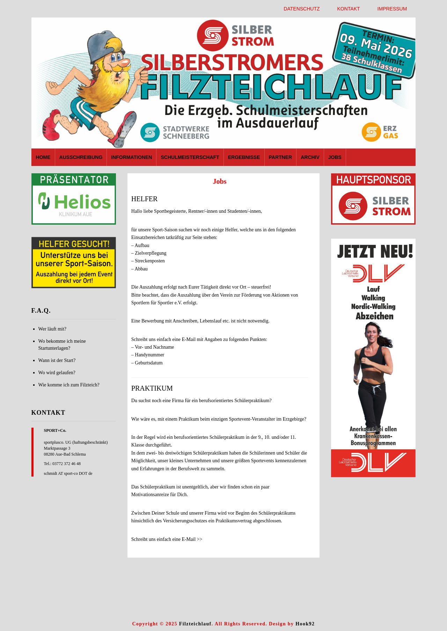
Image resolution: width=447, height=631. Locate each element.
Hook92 (305, 623)
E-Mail (189, 339)
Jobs (335, 157)
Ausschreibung (81, 157)
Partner (280, 157)
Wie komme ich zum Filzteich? (69, 384)
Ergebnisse (244, 157)
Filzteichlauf (195, 623)
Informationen (131, 157)
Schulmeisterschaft (190, 157)
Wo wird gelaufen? (56, 372)
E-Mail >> (192, 539)
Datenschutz (302, 9)
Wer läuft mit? (52, 329)
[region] (73, 199)
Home (43, 157)
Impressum (392, 9)
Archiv (310, 157)
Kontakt (348, 9)
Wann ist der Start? (57, 360)
